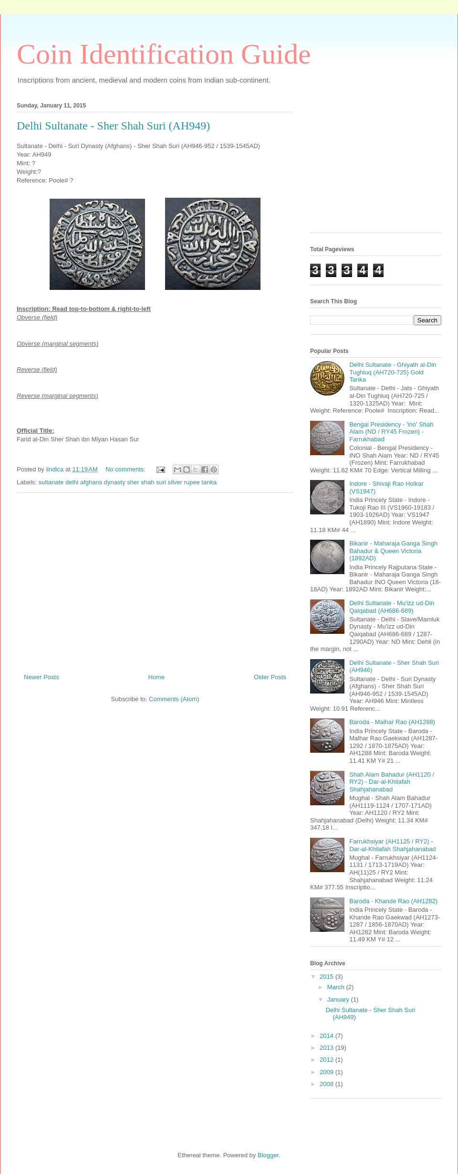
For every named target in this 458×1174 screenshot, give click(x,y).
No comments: (126, 469)
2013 (327, 1047)
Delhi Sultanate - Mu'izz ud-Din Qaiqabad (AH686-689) (391, 606)
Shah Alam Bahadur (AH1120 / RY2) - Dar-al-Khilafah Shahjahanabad (391, 782)
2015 (327, 976)
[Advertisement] (155, 579)
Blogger (268, 1155)
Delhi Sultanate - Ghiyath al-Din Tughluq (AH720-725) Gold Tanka (392, 372)
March (336, 987)
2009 (327, 1072)
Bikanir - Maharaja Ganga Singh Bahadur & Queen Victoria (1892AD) (393, 551)
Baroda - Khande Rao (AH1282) (393, 901)
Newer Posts (41, 677)
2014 (327, 1035)
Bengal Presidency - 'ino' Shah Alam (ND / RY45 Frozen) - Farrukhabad (391, 432)
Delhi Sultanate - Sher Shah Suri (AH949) (113, 125)
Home (156, 677)
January (339, 999)
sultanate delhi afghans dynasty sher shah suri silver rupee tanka (128, 482)
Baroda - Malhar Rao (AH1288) (392, 722)
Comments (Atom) (174, 699)
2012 (327, 1059)
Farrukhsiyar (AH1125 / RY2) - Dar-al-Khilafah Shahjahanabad (392, 845)
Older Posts (270, 677)
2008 (327, 1084)
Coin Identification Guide (164, 54)
